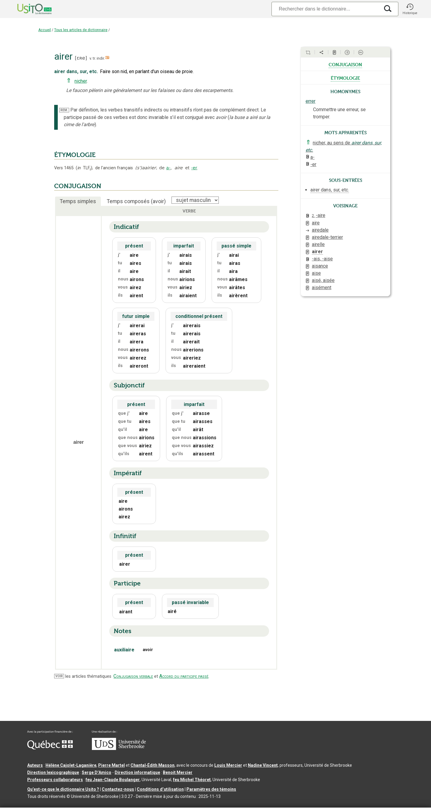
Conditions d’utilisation (160, 789)
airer (317, 251)
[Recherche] (325, 9)
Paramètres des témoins (211, 789)
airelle (318, 244)
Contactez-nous (118, 789)
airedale (320, 230)
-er (194, 167)
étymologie (345, 77)
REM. (64, 110)
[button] (410, 9)
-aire (318, 215)
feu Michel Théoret (192, 779)
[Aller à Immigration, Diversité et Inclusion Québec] (50, 747)
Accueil (44, 30)
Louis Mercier (228, 765)
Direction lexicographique (53, 772)
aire (316, 223)
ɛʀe (81, 58)
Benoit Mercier (177, 772)
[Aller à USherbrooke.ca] (119, 748)
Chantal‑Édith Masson (152, 765)
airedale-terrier (327, 237)
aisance (320, 266)
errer (310, 101)
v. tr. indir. (97, 58)
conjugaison (345, 64)
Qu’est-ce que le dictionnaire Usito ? (63, 789)
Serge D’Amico (96, 772)
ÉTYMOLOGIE (74, 155)
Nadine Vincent (263, 765)
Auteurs (35, 765)
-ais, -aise (322, 259)
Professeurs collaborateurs (55, 779)
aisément (321, 287)
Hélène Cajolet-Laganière (70, 765)
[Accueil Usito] (28, 9)
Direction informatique (137, 772)
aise (316, 273)
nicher (81, 81)
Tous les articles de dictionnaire (80, 30)
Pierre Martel (111, 765)
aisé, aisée (323, 280)
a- (168, 167)
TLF (84, 167)
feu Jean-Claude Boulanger (113, 779)
